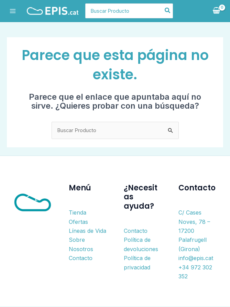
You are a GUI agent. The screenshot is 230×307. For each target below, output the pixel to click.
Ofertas (78, 222)
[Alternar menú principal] (13, 10)
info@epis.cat (195, 258)
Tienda (77, 213)
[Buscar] (178, 11)
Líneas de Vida (87, 231)
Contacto (80, 258)
